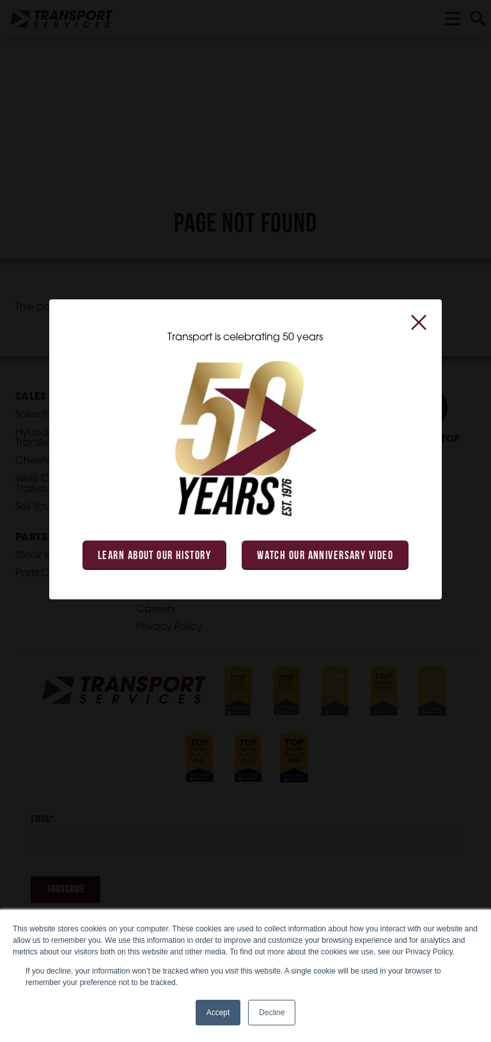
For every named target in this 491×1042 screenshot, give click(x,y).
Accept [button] (218, 1012)
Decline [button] (271, 1012)
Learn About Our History (154, 556)
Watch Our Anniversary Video (325, 556)
